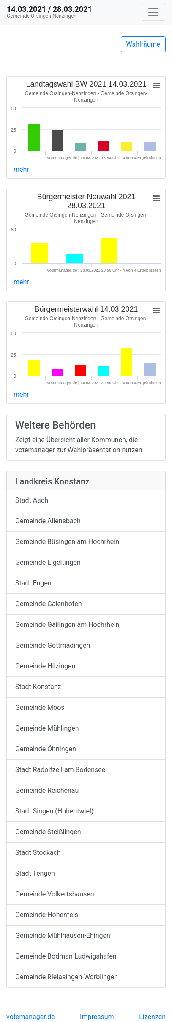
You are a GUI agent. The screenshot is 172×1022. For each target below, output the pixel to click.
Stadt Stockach (38, 853)
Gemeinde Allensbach (48, 521)
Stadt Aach (31, 500)
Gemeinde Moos (40, 707)
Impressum (97, 1017)
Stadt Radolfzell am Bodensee (60, 770)
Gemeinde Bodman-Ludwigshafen (66, 956)
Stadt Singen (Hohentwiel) (54, 811)
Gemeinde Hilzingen (45, 666)
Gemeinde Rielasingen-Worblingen (66, 977)
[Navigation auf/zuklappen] (153, 12)
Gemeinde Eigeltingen (48, 562)
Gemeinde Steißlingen (48, 832)
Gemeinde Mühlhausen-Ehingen (62, 935)
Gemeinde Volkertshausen (54, 894)
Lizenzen (152, 1017)
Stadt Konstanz (38, 687)
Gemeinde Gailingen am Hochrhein (67, 625)
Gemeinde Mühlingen (47, 728)
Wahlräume (143, 44)
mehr (21, 169)
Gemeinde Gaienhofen (48, 604)
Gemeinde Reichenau (47, 790)
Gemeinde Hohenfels (46, 915)
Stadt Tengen (35, 873)
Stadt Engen (33, 583)
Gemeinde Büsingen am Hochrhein (67, 542)
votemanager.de (30, 1017)
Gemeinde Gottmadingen (52, 645)
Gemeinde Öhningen (45, 749)
